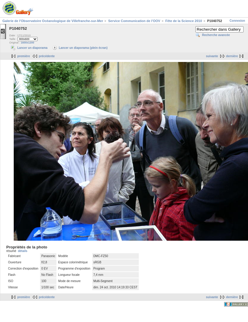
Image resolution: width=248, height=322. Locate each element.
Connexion (237, 20)
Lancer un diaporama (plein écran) (83, 47)
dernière (232, 56)
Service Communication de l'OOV (134, 21)
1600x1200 (27, 42)
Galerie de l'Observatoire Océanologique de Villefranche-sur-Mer (52, 21)
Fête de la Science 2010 (183, 21)
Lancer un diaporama (32, 47)
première (23, 56)
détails (22, 251)
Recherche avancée (216, 35)
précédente (47, 56)
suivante (212, 56)
